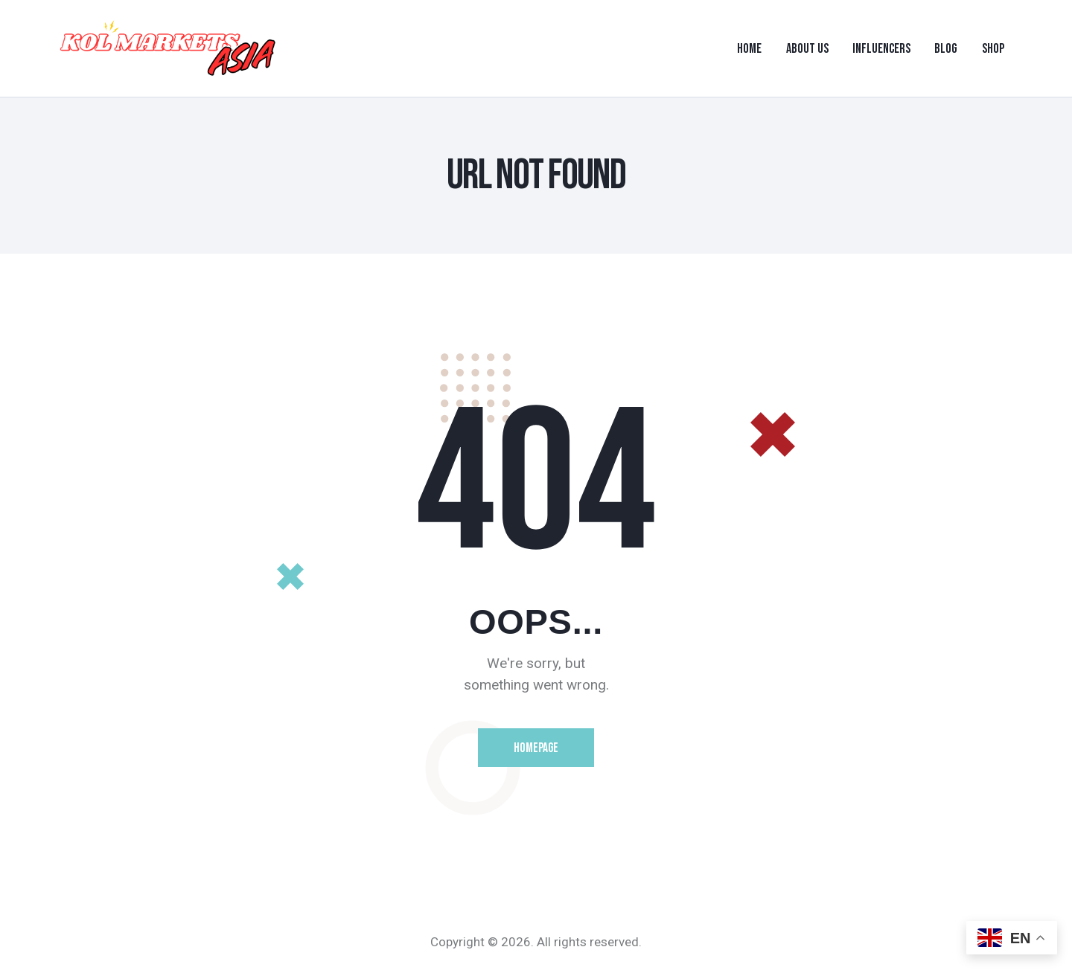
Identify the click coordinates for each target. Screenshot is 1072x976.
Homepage (536, 749)
